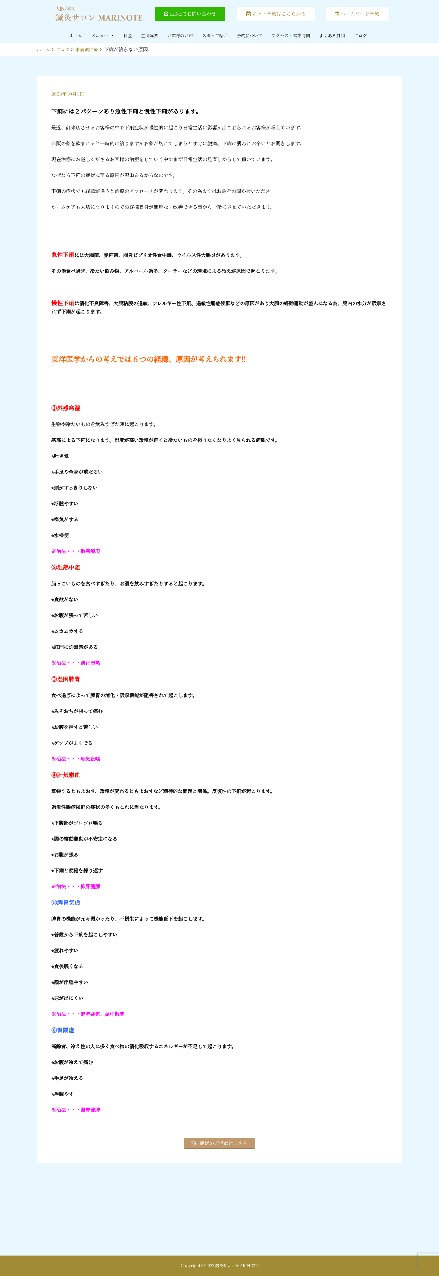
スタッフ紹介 (215, 35)
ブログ (360, 35)
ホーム (75, 35)
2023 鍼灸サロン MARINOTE (232, 1265)
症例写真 (149, 35)
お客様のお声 (180, 35)
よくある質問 (332, 35)
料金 (127, 35)
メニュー (102, 35)
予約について (249, 35)
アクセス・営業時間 (291, 35)
